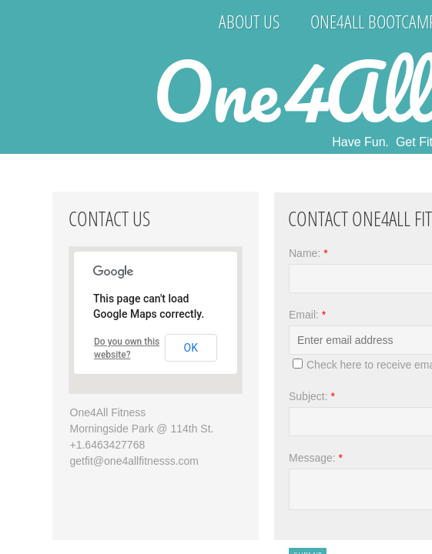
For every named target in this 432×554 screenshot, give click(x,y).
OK (191, 348)
